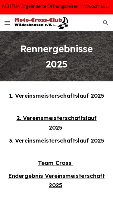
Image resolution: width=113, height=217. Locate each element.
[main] (57, 56)
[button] (7, 22)
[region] (56, 7)
